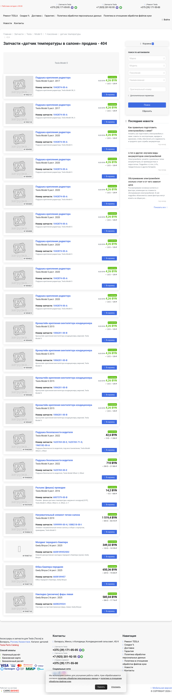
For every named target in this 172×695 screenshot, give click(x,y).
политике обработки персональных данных (78, 678)
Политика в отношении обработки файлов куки (127, 15)
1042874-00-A (60, 87)
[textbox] (146, 58)
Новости (7, 23)
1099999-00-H (60, 524)
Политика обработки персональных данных (79, 15)
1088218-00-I (75, 524)
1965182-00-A (42, 445)
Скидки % (25, 15)
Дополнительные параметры (141, 96)
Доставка (36, 15)
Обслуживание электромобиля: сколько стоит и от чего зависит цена (144, 181)
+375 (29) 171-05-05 (60, 7)
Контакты (19, 23)
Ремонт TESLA (10, 15)
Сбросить (147, 111)
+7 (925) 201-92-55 (105, 7)
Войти (166, 19)
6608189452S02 (61, 552)
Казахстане (24, 642)
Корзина (147, 43)
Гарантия (49, 15)
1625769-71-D (75, 442)
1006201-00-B (60, 333)
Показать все (160, 207)
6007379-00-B (60, 497)
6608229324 (59, 604)
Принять (101, 687)
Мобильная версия (161, 688)
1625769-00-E (60, 442)
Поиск (147, 105)
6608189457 (59, 577)
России (14, 642)
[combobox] (147, 58)
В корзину (109, 94)
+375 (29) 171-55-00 (150, 7)
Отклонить (116, 687)
